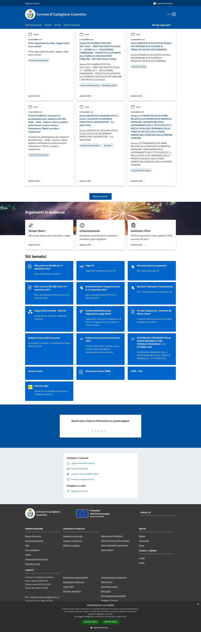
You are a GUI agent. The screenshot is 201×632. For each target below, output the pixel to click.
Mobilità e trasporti (71, 545)
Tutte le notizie (100, 196)
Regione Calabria (32, 3)
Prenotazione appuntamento (75, 577)
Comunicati (144, 540)
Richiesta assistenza (72, 591)
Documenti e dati (32, 563)
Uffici (27, 545)
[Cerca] (173, 14)
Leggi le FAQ (68, 586)
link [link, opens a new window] (125, 616)
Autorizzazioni (107, 549)
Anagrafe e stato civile (73, 536)
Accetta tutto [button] (90, 622)
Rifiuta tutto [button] (111, 622)
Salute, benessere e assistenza (114, 545)
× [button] (198, 604)
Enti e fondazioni (32, 550)
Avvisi (84, 34)
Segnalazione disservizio (73, 582)
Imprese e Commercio (72, 540)
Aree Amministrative (34, 540)
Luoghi (142, 558)
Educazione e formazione (112, 536)
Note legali (105, 591)
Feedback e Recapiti (109, 600)
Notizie (33, 34)
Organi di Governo (33, 536)
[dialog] (100, 616)
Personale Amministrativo (36, 559)
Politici (28, 554)
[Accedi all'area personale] (163, 3)
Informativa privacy (109, 586)
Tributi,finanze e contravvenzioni (115, 540)
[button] (100, 627)
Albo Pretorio (106, 582)
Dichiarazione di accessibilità (113, 595)
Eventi (142, 562)
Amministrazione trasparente (114, 577)
